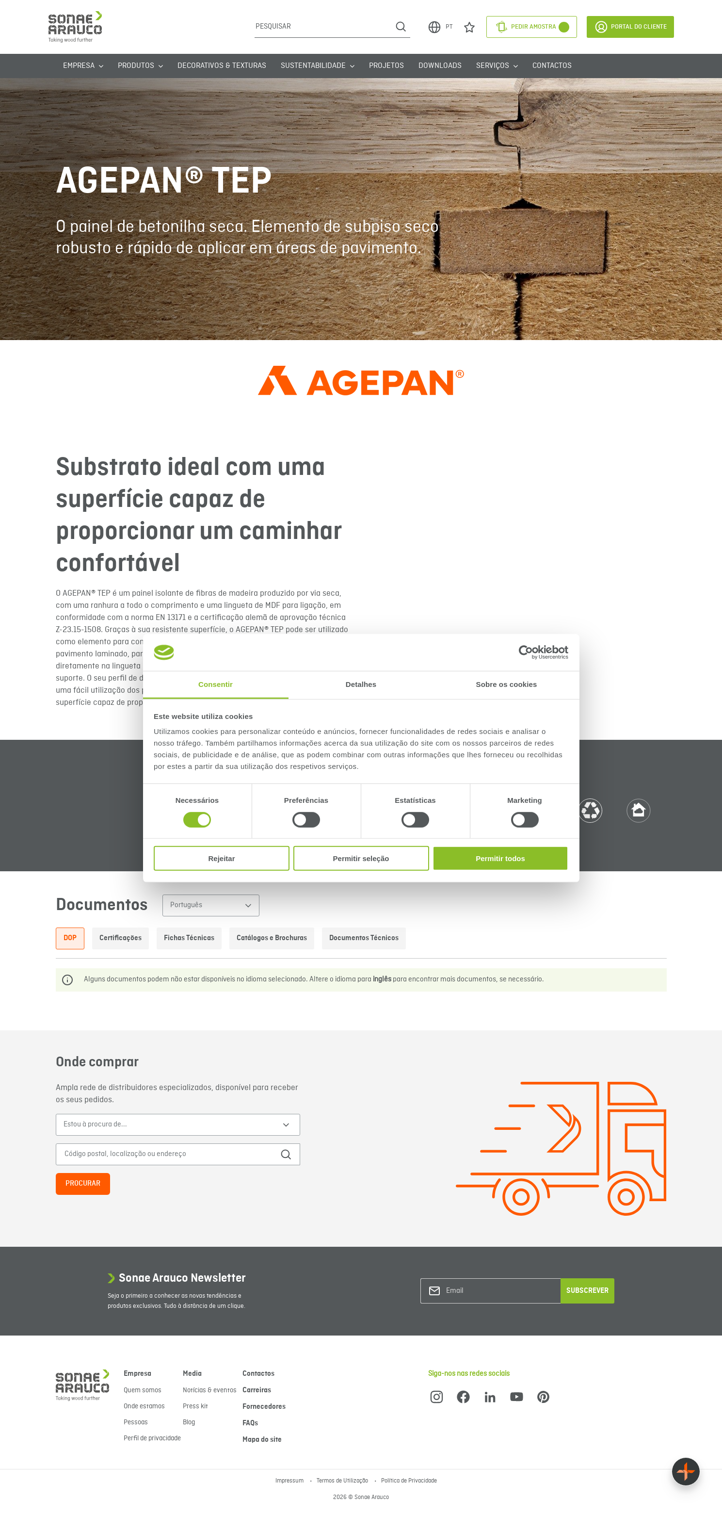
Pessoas (136, 1422)
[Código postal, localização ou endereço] (164, 1154)
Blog (189, 1422)
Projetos (386, 66)
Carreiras (256, 1390)
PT (439, 27)
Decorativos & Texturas (221, 66)
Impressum (290, 1481)
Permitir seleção (361, 858)
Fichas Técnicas (189, 938)
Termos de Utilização (343, 1481)
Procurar (82, 1184)
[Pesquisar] (323, 26)
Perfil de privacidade (152, 1438)
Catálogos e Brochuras (272, 938)
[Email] (485, 1291)
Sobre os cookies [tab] (506, 684)
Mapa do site (262, 1440)
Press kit (195, 1406)
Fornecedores (264, 1407)
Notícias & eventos (210, 1390)
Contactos (552, 66)
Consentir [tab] (215, 684)
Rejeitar (221, 858)
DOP (70, 938)
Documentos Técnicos (364, 938)
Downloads (440, 66)
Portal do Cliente (630, 26)
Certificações (120, 938)
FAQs (250, 1423)
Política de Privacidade (409, 1481)
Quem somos (142, 1390)
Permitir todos (500, 858)
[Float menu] (686, 1471)
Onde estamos (144, 1406)
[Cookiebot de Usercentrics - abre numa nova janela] (525, 652)
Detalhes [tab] (361, 684)
